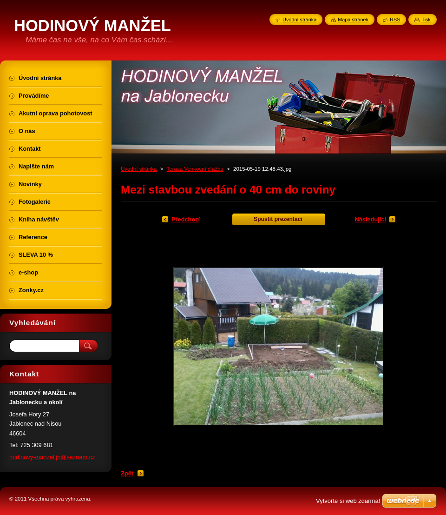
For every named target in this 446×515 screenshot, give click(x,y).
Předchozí (185, 219)
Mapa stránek (353, 19)
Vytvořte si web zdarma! (348, 500)
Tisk (426, 19)
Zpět (127, 473)
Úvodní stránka (139, 169)
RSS (395, 19)
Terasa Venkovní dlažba (195, 169)
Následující (370, 219)
